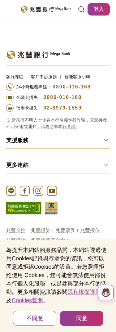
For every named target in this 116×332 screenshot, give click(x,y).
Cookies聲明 (27, 300)
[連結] (81, 9)
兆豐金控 (16, 230)
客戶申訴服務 (44, 76)
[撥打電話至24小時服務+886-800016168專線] (58, 87)
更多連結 (17, 165)
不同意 (34, 318)
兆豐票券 (65, 230)
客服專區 (15, 76)
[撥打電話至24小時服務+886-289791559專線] (58, 108)
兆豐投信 (90, 230)
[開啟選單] (10, 9)
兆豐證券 (40, 230)
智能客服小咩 (77, 76)
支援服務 (17, 140)
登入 (99, 9)
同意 (81, 318)
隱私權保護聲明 (86, 292)
